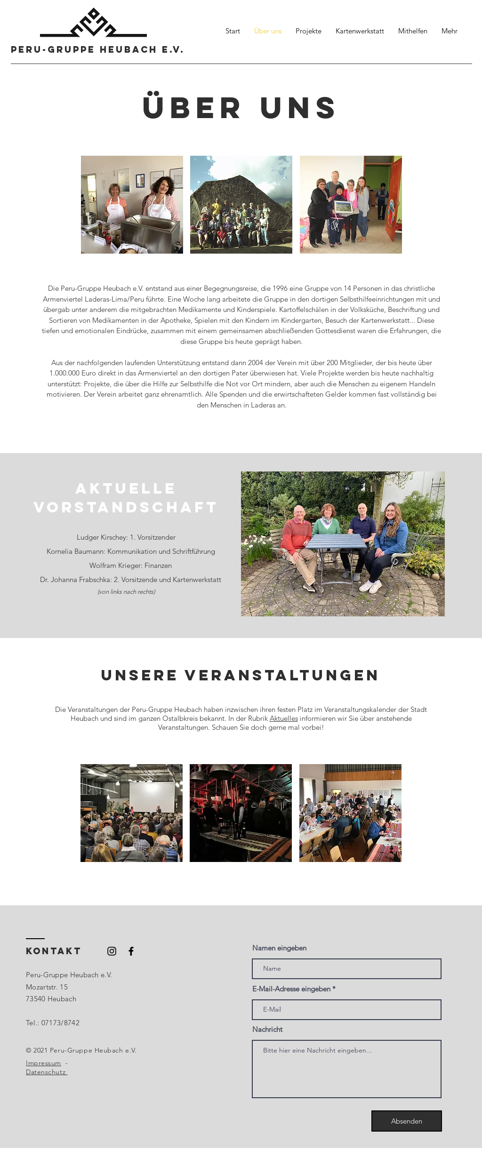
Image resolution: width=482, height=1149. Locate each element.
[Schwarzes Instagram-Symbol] (112, 951)
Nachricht (267, 1029)
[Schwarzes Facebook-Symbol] (131, 951)
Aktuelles (284, 718)
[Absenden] (406, 1121)
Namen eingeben (279, 947)
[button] (132, 205)
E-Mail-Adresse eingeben (291, 988)
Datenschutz (47, 1072)
